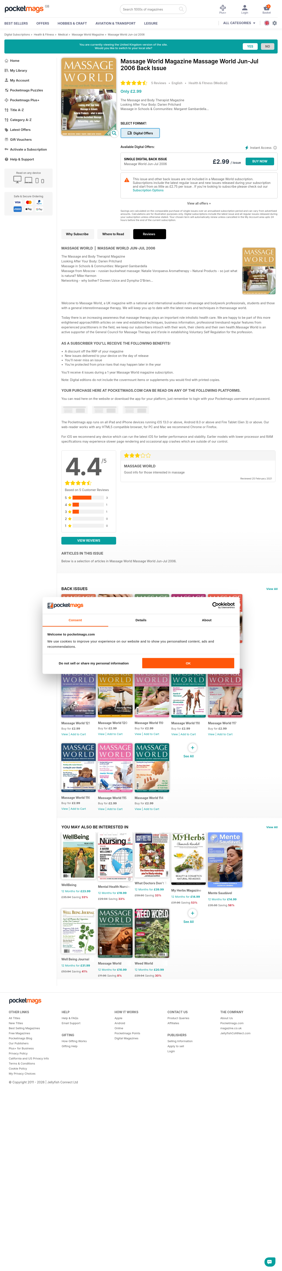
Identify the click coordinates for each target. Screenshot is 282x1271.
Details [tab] (141, 620)
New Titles (16, 1216)
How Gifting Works (74, 1234)
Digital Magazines (126, 1231)
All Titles (14, 1211)
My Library (15, 70)
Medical (63, 34)
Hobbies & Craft (72, 23)
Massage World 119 (210, 746)
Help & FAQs (70, 1211)
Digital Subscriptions (17, 34)
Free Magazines (19, 1226)
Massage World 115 (120, 919)
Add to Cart (78, 757)
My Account (16, 80)
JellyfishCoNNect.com (235, 1226)
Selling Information (180, 1234)
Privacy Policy (18, 1246)
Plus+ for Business (21, 1241)
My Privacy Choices (22, 1266)
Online (119, 1221)
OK (188, 663)
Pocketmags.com (232, 1216)
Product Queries (178, 1211)
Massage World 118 (165, 833)
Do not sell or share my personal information (94, 663)
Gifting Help (69, 1239)
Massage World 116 (75, 919)
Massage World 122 (75, 746)
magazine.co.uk (231, 1221)
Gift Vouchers (18, 139)
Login (171, 1244)
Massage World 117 (210, 833)
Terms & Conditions (22, 1256)
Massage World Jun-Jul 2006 (126, 34)
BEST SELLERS (16, 23)
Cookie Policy (18, 1261)
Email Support (71, 1216)
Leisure (151, 23)
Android (120, 1216)
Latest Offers (17, 130)
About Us (226, 1211)
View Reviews (88, 540)
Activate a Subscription (25, 149)
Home (12, 61)
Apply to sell (175, 1239)
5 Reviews (158, 83)
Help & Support (19, 159)
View (64, 757)
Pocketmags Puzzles (23, 90)
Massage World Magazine (88, 34)
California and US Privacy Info (29, 1251)
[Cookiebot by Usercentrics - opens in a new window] (215, 605)
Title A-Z (14, 110)
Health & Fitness (44, 34)
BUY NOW (260, 161)
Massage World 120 (166, 746)
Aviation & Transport (116, 23)
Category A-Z (18, 120)
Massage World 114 (165, 919)
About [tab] (207, 620)
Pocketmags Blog (20, 1231)
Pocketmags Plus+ (21, 100)
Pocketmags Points (127, 1226)
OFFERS (42, 23)
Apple (118, 1211)
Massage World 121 (120, 746)
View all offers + (199, 203)
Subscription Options (148, 190)
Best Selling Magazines (24, 1221)
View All (272, 589)
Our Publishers (18, 1236)
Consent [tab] (75, 620)
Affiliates (173, 1216)
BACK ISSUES (74, 588)
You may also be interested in (94, 948)
